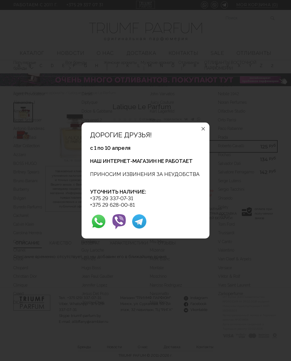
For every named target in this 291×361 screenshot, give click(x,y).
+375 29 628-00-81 (112, 205)
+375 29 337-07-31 (111, 198)
